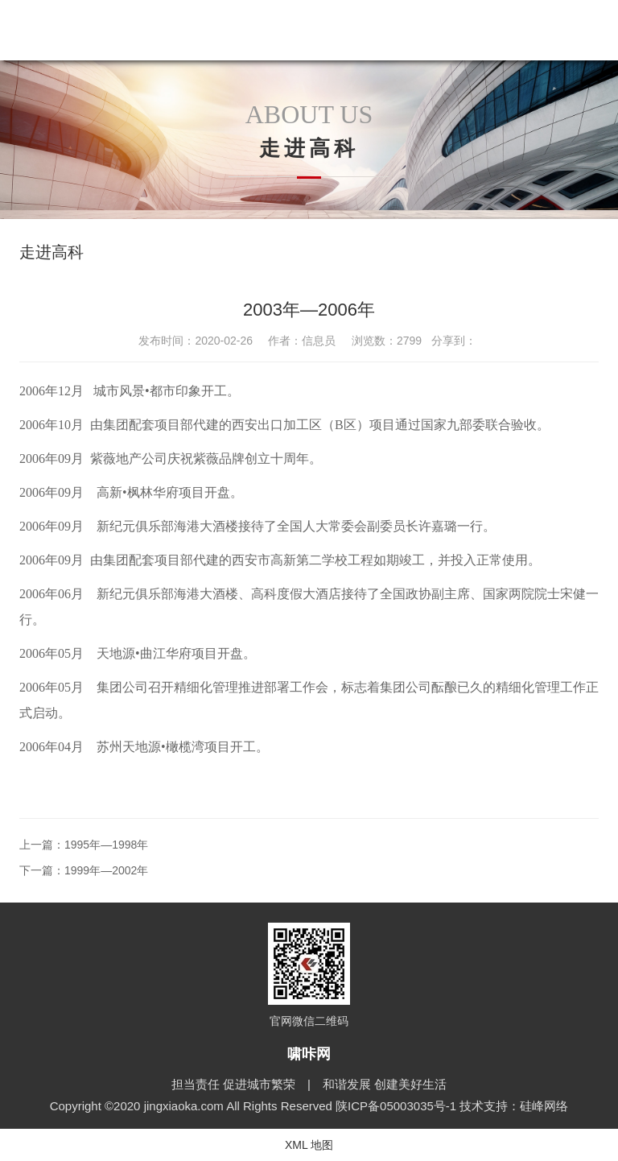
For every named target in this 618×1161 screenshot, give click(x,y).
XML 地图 (309, 1144)
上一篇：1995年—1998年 (83, 844)
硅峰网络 (544, 1106)
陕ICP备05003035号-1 (397, 1106)
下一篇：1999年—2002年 (83, 870)
